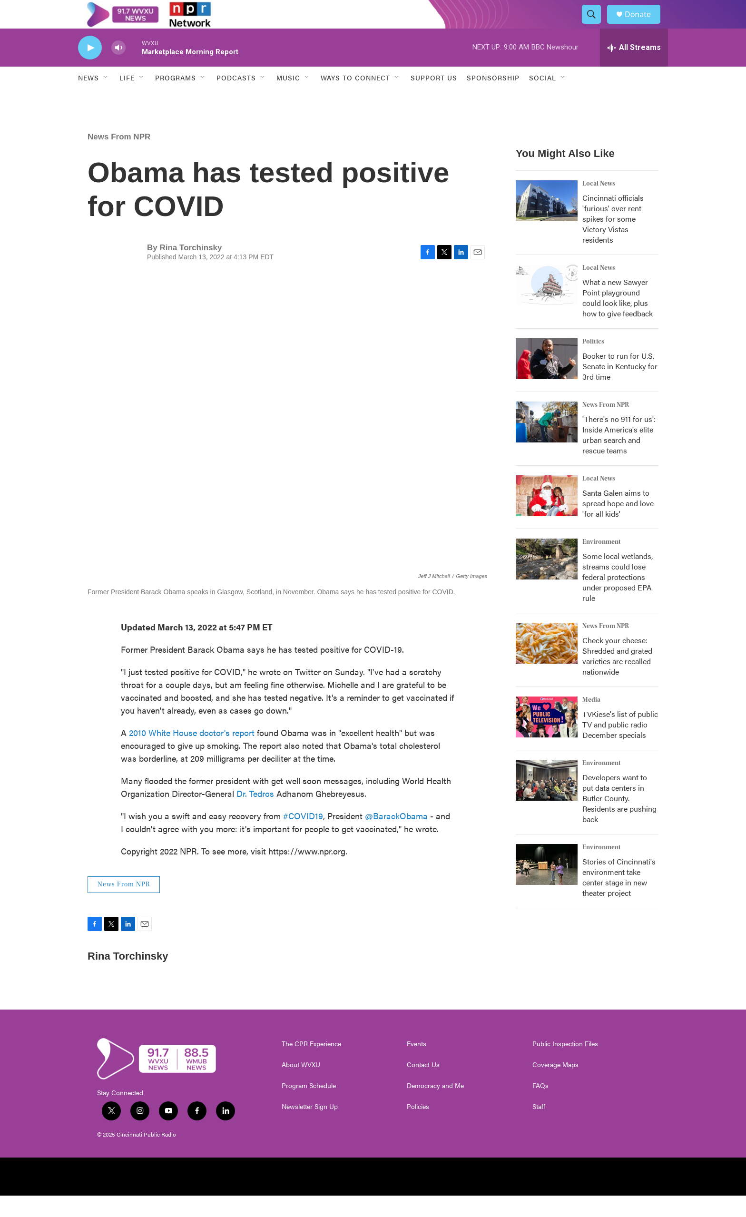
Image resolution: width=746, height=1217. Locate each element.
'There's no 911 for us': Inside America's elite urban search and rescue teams (619, 456)
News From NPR (119, 158)
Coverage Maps (555, 1086)
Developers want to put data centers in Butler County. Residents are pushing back (619, 819)
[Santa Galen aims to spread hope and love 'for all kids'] (547, 517)
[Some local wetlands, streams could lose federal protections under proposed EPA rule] (547, 580)
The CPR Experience (311, 1065)
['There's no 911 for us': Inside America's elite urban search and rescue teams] (547, 443)
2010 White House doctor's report (192, 754)
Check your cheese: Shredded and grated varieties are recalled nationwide (617, 677)
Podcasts (236, 99)
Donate (643, 25)
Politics (593, 363)
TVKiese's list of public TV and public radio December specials (620, 746)
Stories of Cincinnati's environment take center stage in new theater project (619, 898)
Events (416, 1065)
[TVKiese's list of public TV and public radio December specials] (547, 738)
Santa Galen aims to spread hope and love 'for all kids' (618, 524)
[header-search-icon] (595, 25)
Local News (598, 205)
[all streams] (634, 69)
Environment (601, 563)
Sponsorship (493, 99)
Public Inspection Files (565, 1065)
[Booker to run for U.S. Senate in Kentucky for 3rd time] (547, 380)
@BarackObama (396, 837)
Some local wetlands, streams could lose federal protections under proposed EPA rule (617, 598)
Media (591, 721)
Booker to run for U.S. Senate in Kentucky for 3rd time (620, 387)
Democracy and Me (435, 1107)
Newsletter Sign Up (310, 1128)
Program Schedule (309, 1107)
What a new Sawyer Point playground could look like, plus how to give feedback (617, 319)
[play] (90, 69)
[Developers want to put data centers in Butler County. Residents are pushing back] (547, 801)
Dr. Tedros (255, 815)
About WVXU (301, 1086)
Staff (538, 1128)
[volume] (118, 69)
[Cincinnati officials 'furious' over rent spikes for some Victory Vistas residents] (547, 222)
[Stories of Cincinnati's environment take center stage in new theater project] (547, 885)
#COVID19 (303, 837)
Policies (418, 1128)
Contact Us (423, 1086)
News (88, 99)
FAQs (540, 1107)
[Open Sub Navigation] (106, 99)
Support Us (434, 99)
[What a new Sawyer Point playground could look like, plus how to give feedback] (547, 306)
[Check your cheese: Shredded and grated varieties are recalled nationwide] (547, 664)
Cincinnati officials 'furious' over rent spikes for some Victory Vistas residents (613, 240)
